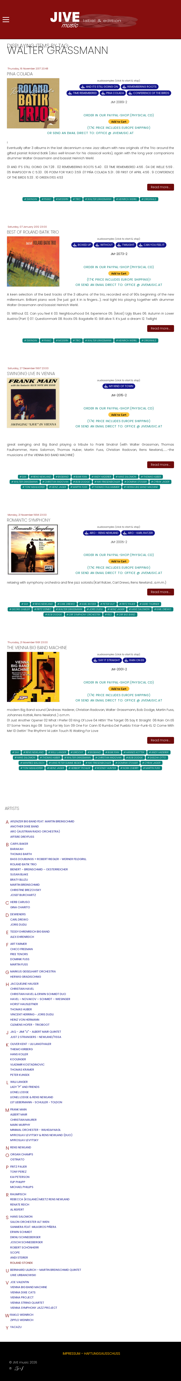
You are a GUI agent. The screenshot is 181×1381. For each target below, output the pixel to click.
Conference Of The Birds (151, 93)
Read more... (160, 187)
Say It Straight (109, 660)
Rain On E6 (136, 660)
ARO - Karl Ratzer (140, 533)
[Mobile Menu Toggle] (6, 19)
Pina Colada (115, 93)
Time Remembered (85, 93)
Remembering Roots (142, 87)
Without (106, 245)
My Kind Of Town (121, 386)
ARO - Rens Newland (104, 533)
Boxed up (84, 245)
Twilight (128, 245)
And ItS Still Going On (102, 87)
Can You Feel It (154, 245)
